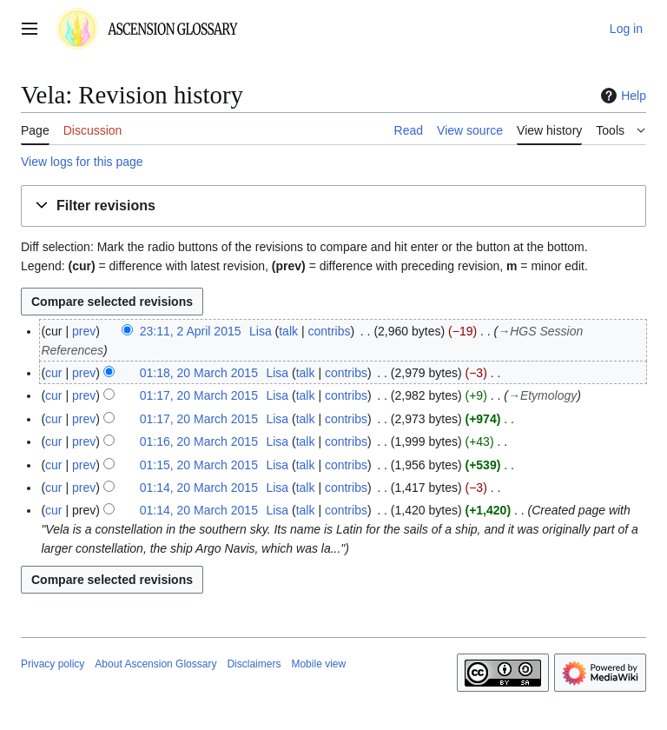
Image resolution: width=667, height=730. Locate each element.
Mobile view (318, 664)
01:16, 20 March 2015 (199, 441)
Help (621, 95)
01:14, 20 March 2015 (199, 487)
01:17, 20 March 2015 (199, 395)
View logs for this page (82, 162)
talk (288, 331)
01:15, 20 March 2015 (199, 465)
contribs (328, 331)
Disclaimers (254, 664)
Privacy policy (52, 664)
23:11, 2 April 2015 (190, 331)
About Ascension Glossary (155, 664)
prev (84, 331)
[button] (333, 206)
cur (53, 373)
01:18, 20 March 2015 (199, 373)
